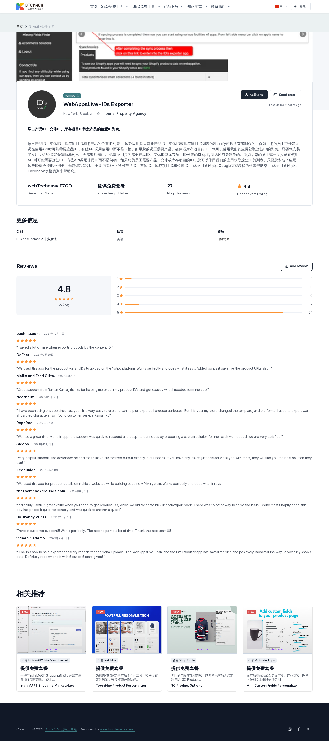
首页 (19, 26)
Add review (296, 266)
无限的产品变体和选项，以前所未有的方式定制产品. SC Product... (202, 677)
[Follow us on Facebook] (298, 729)
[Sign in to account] (301, 6)
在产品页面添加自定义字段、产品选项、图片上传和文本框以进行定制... (278, 677)
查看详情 (254, 95)
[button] (114, 6)
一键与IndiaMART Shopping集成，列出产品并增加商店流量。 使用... (50, 677)
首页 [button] (94, 6)
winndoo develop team (117, 729)
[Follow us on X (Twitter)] (308, 729)
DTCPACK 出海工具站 (61, 729)
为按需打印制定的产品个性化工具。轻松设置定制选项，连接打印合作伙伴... (127, 677)
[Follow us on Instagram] (289, 729)
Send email (285, 95)
